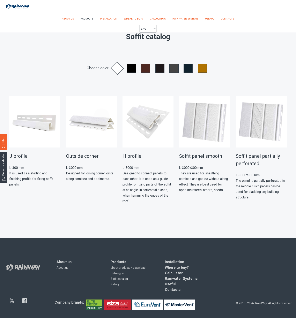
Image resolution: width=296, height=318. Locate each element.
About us (68, 18)
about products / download (128, 267)
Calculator (158, 18)
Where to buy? (133, 18)
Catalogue (117, 273)
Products (87, 18)
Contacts (227, 18)
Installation (108, 18)
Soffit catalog (119, 278)
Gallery (115, 284)
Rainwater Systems (185, 18)
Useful (209, 18)
